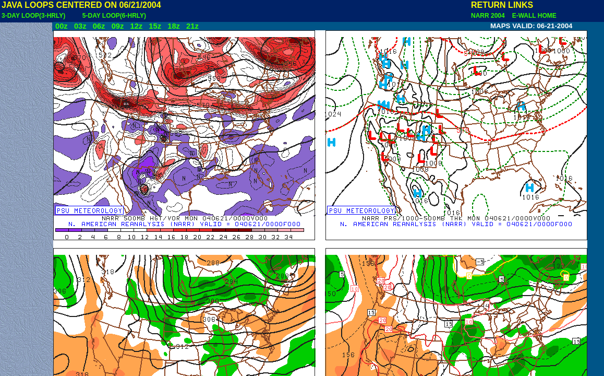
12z (136, 26)
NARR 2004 (488, 15)
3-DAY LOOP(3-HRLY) (33, 15)
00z (61, 26)
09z (118, 26)
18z (173, 26)
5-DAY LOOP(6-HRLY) (114, 15)
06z (99, 26)
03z (80, 26)
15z (155, 26)
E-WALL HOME (533, 15)
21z (192, 26)
